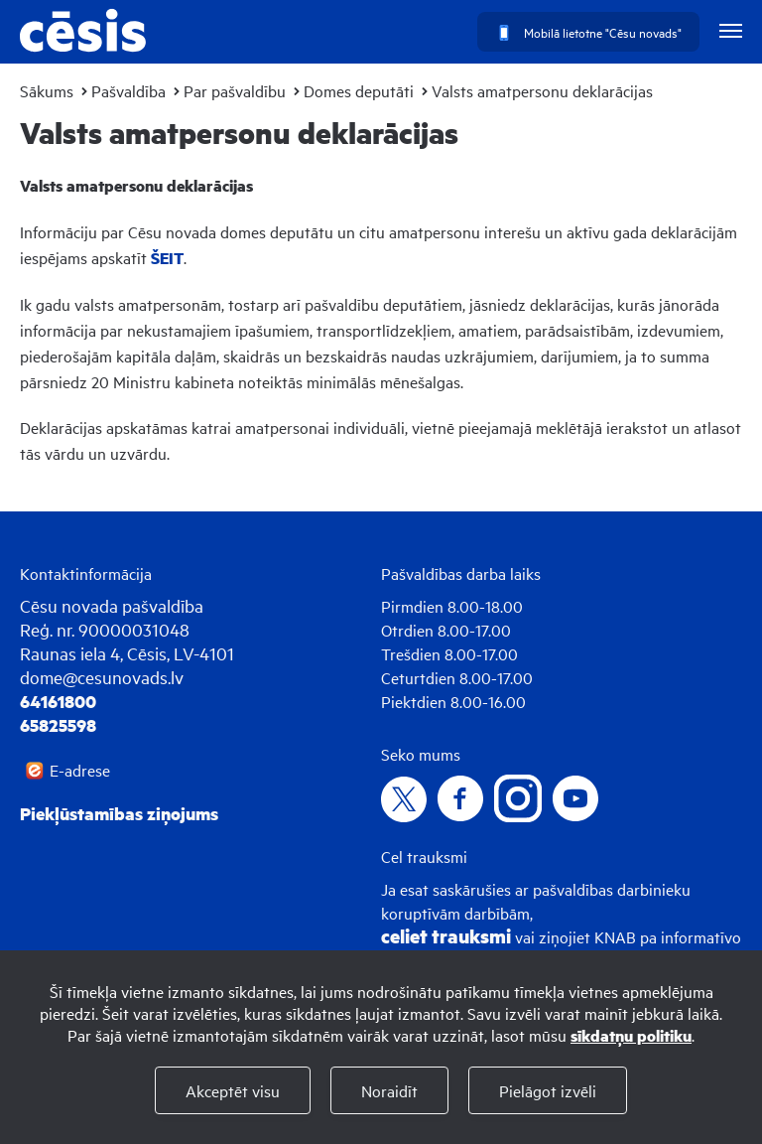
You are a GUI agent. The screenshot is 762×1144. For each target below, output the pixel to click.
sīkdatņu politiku (631, 1035)
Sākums (46, 90)
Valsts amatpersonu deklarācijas (542, 90)
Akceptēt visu (233, 1090)
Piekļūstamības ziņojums (119, 813)
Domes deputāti (359, 90)
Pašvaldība (128, 90)
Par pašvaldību (235, 90)
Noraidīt (389, 1090)
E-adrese (80, 770)
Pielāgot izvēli (547, 1090)
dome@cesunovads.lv (102, 676)
